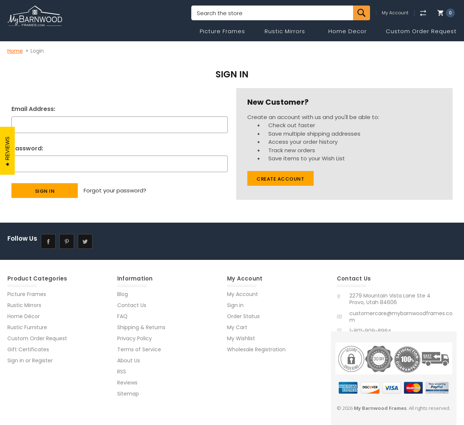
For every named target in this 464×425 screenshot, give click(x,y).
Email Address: (33, 109)
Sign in (15, 360)
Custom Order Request (421, 31)
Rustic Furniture (27, 327)
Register (42, 360)
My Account (395, 13)
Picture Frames (222, 31)
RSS (121, 371)
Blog (122, 294)
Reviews (127, 382)
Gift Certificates (28, 349)
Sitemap (128, 393)
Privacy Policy (134, 338)
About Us (128, 360)
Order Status (243, 316)
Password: (27, 148)
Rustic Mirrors (285, 31)
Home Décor (23, 316)
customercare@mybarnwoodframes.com (401, 317)
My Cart (237, 327)
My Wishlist (241, 338)
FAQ (122, 316)
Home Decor (347, 31)
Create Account (280, 178)
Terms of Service (139, 349)
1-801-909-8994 (370, 331)
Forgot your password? (115, 190)
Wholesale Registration (256, 349)
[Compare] (423, 13)
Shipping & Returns (141, 327)
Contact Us (131, 305)
